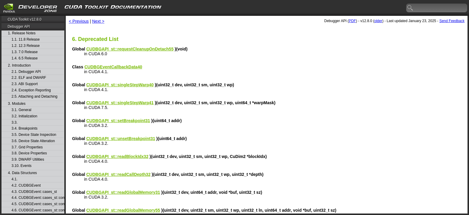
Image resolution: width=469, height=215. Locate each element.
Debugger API (18, 26)
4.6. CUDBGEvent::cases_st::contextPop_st (38, 210)
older (378, 21)
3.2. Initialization (24, 116)
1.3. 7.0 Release (25, 52)
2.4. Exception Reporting (31, 90)
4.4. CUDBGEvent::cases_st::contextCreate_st (38, 198)
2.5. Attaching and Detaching (34, 97)
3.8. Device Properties (29, 153)
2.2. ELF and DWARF (29, 78)
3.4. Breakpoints (25, 128)
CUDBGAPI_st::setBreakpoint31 (118, 120)
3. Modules (17, 104)
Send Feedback (452, 21)
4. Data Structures (22, 173)
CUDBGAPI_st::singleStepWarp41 (119, 102)
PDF (352, 21)
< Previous (79, 21)
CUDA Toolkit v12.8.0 (24, 19)
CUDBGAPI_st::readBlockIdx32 (117, 156)
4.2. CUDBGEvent (26, 186)
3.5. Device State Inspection (34, 135)
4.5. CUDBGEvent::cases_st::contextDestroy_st (38, 204)
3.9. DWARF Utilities (28, 160)
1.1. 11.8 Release (26, 40)
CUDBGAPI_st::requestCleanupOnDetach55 (129, 49)
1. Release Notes (22, 33)
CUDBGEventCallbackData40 (113, 66)
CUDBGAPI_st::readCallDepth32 (118, 174)
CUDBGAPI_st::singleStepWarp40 (119, 84)
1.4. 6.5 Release (25, 58)
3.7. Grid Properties (27, 147)
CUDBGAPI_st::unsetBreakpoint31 (120, 138)
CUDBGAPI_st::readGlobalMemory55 (123, 210)
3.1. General (21, 110)
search (410, 8)
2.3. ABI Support (25, 84)
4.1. (15, 179)
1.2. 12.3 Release (26, 46)
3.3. (15, 123)
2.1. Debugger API (26, 72)
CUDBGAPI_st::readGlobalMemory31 (123, 192)
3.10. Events (22, 166)
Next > (98, 21)
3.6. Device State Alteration (33, 141)
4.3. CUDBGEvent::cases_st (34, 192)
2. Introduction (19, 65)
